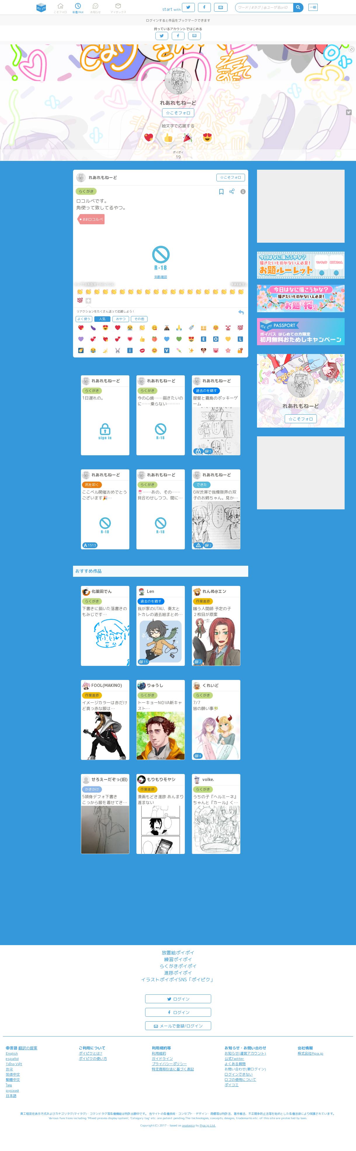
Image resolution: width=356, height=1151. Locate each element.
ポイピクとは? (90, 1053)
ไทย (9, 1085)
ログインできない (239, 1074)
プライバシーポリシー (169, 1063)
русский (12, 1090)
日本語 (11, 1095)
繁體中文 (13, 1079)
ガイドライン (162, 1058)
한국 (9, 1069)
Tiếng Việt (14, 1063)
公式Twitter (234, 1058)
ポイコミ (232, 1084)
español (12, 1058)
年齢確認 (160, 277)
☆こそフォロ (178, 113)
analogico (188, 1125)
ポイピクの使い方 (93, 1058)
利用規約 (159, 1053)
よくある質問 (235, 1063)
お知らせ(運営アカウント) (245, 1053)
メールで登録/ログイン (178, 1025)
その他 (139, 319)
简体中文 (13, 1074)
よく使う (83, 319)
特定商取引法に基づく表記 (173, 1069)
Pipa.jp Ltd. (208, 1125)
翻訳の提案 (27, 1048)
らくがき (86, 191)
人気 (102, 319)
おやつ (121, 319)
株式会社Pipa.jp (310, 1053)
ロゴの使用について (240, 1079)
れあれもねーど (178, 103)
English (12, 1053)
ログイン (178, 998)
